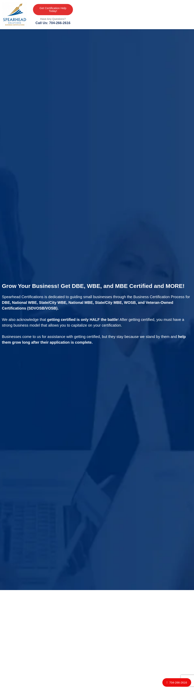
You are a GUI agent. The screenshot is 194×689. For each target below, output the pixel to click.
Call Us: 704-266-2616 (52, 23)
